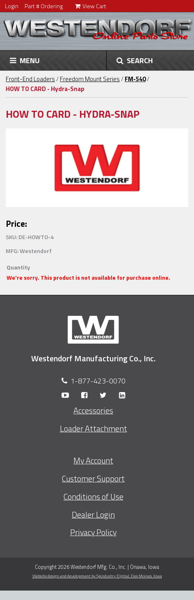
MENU (25, 60)
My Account (93, 460)
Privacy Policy (93, 532)
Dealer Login (93, 515)
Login (11, 6)
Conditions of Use (93, 496)
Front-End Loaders (30, 79)
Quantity (18, 267)
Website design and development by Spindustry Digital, (97, 576)
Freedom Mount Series (90, 79)
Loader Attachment (93, 428)
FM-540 (135, 79)
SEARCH (134, 60)
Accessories (93, 410)
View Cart (90, 6)
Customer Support (93, 478)
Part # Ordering (44, 6)
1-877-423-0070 (98, 380)
